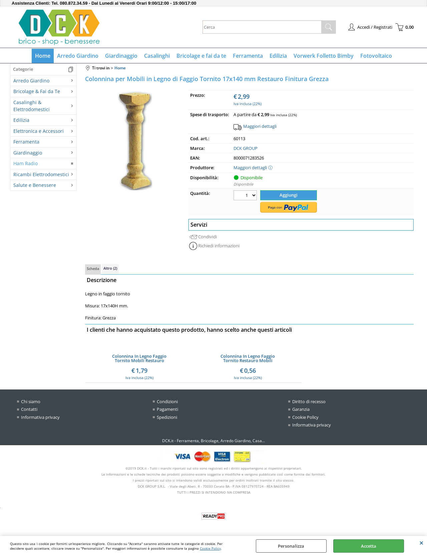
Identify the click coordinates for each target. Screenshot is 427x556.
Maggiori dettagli (260, 126)
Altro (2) (110, 268)
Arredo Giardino (77, 55)
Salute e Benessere (34, 185)
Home (42, 55)
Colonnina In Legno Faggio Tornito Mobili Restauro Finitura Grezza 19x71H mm (139, 358)
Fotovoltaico (376, 55)
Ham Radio (25, 163)
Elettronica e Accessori (38, 131)
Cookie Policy (210, 548)
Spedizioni (167, 417)
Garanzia (301, 409)
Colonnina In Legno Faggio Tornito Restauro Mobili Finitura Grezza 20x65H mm (248, 358)
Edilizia (278, 55)
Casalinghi (157, 55)
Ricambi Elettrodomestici (41, 174)
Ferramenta (248, 55)
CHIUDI (421, 542)
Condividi (207, 237)
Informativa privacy (40, 417)
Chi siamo (30, 401)
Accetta (368, 546)
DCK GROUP (246, 148)
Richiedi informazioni (219, 246)
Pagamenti (167, 409)
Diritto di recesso (309, 401)
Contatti (29, 409)
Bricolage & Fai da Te (36, 91)
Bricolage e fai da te (201, 55)
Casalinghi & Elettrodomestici (31, 105)
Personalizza (291, 546)
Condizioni (167, 401)
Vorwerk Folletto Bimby (324, 55)
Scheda (93, 268)
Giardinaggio (121, 55)
